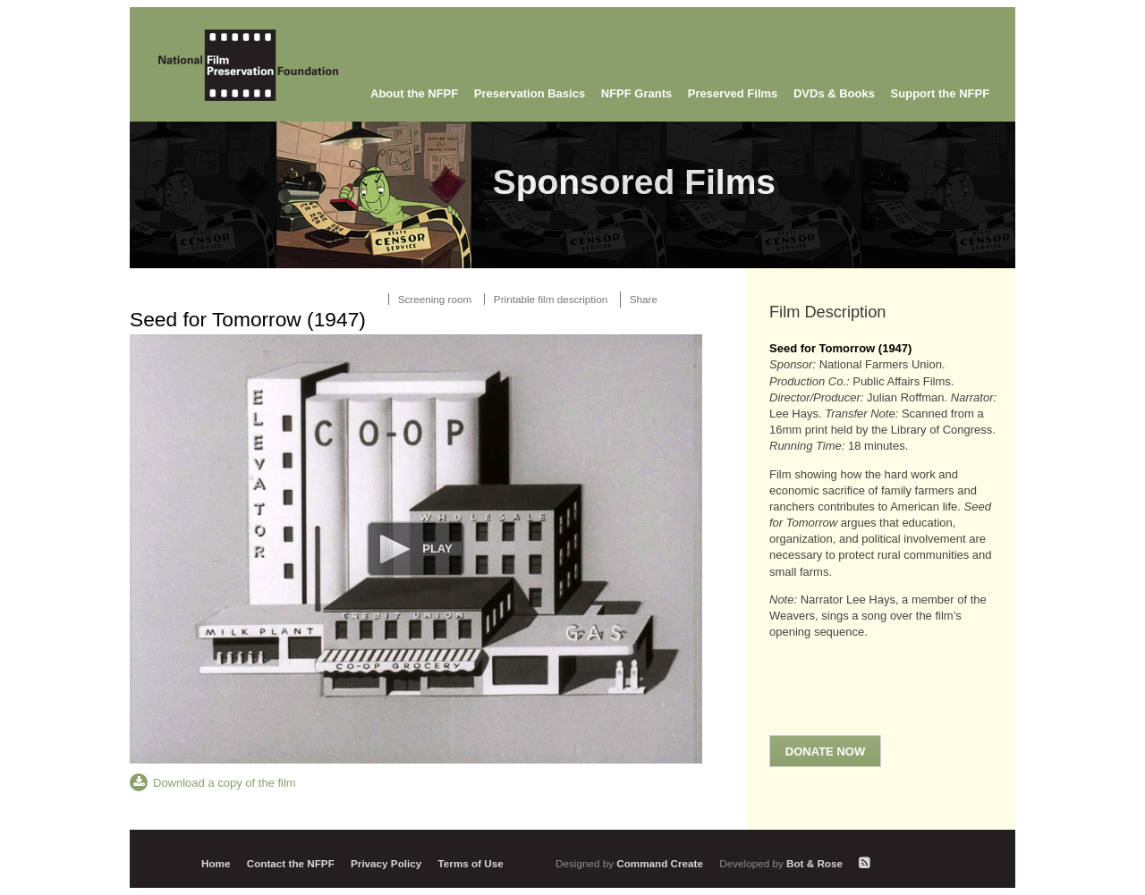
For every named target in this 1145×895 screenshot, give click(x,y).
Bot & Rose (782, 863)
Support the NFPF (940, 93)
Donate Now (825, 751)
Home (215, 863)
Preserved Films (732, 93)
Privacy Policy (386, 863)
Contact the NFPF (291, 863)
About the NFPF (414, 93)
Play (437, 548)
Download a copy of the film (224, 782)
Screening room (435, 299)
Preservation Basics (529, 93)
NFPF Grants (636, 93)
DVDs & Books (834, 93)
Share (643, 299)
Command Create (631, 863)
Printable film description (550, 299)
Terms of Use (471, 863)
